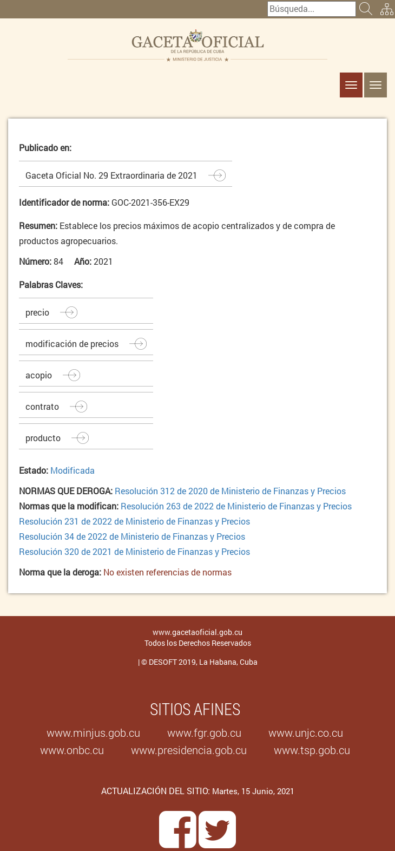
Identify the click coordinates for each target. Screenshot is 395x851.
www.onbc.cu (72, 750)
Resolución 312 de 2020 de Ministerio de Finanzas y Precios (230, 490)
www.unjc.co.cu (305, 732)
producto (43, 437)
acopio (38, 375)
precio (37, 312)
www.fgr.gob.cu (204, 732)
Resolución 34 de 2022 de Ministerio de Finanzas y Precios (132, 536)
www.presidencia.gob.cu (189, 750)
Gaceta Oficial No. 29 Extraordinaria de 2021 (111, 175)
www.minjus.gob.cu (93, 732)
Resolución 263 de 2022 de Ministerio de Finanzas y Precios (236, 506)
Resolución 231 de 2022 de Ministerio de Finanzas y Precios (134, 521)
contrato (42, 406)
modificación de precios (72, 343)
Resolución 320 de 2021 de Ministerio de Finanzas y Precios (134, 551)
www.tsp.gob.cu (312, 750)
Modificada (72, 470)
